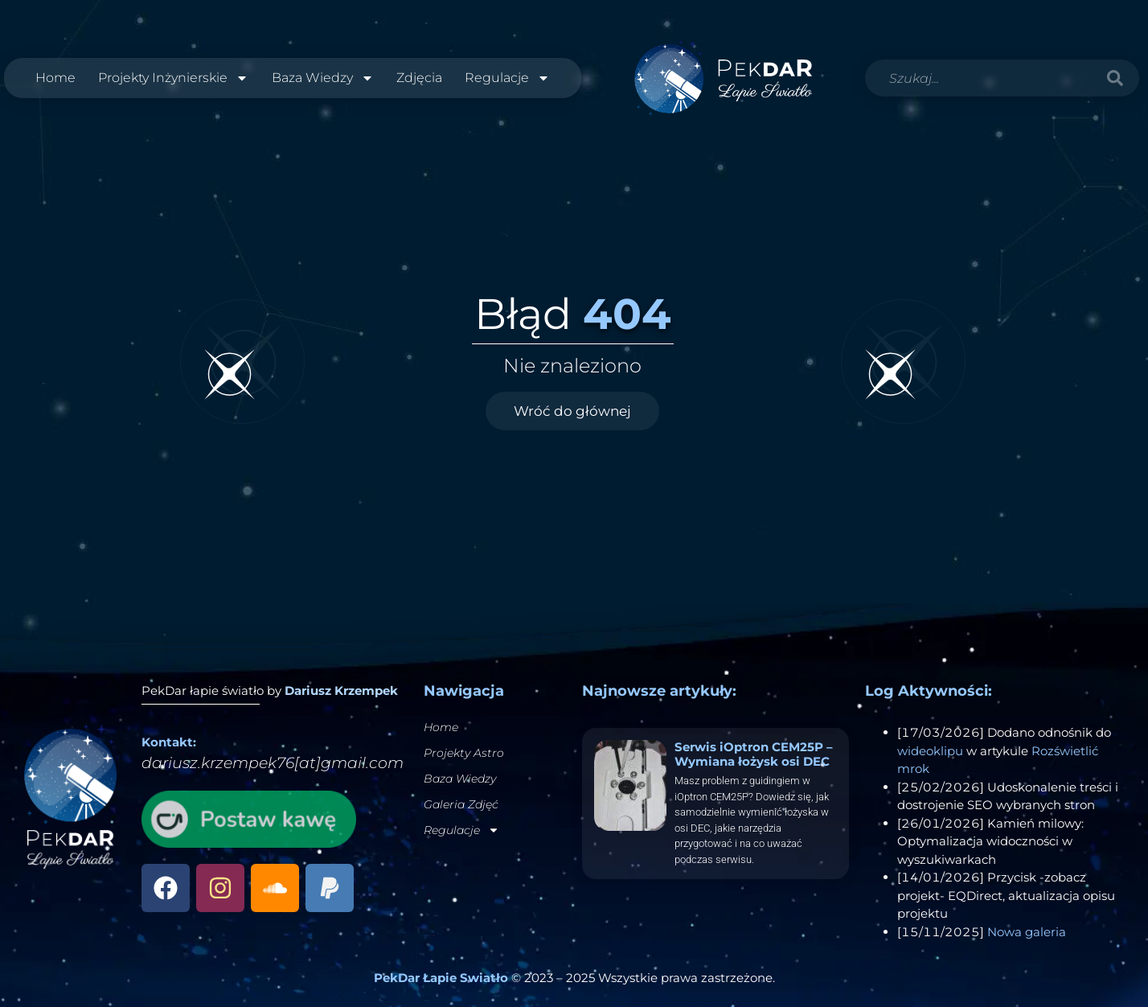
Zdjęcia (419, 77)
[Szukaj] (1115, 78)
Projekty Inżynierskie (173, 78)
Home (55, 77)
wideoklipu (930, 750)
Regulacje (507, 78)
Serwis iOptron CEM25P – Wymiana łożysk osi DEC (753, 754)
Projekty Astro (464, 753)
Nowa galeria (1026, 931)
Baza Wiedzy (323, 78)
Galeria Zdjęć (461, 804)
